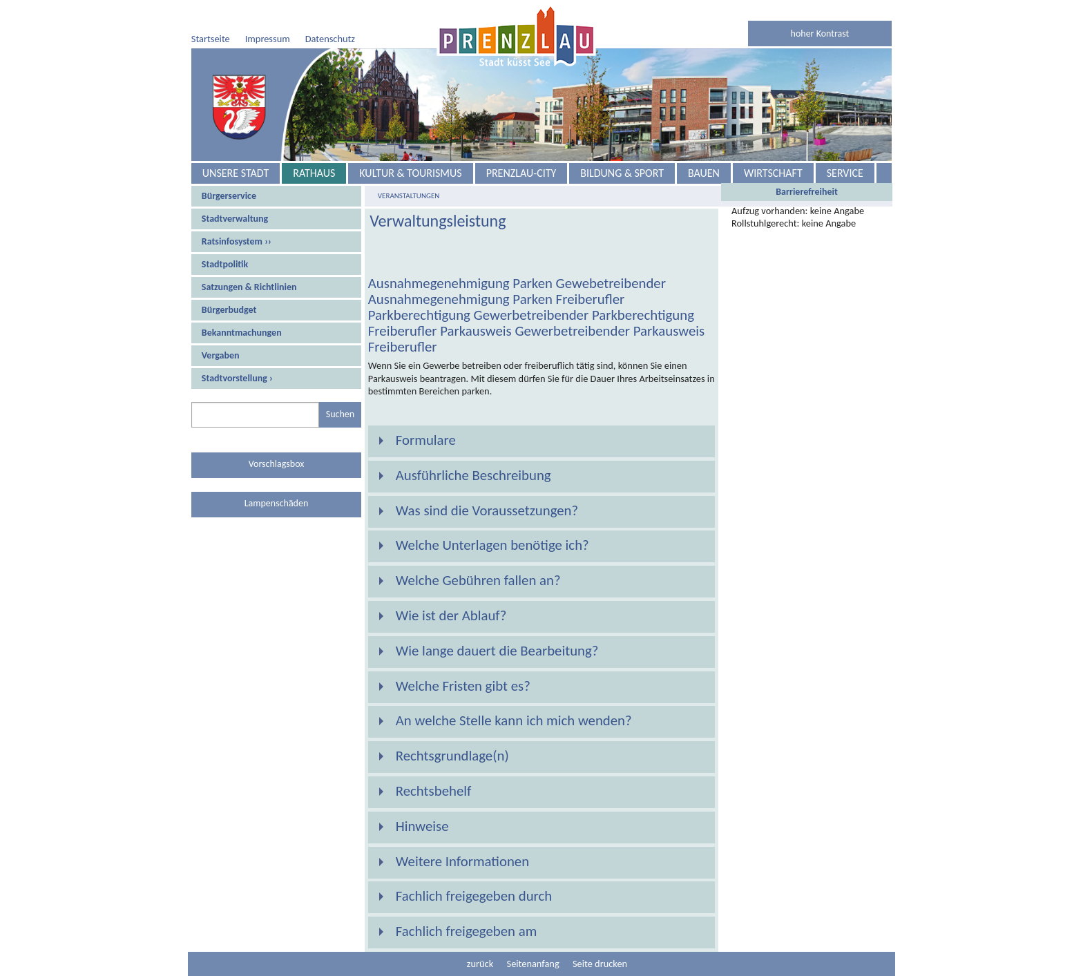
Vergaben (221, 355)
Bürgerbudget (229, 310)
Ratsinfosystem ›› (236, 241)
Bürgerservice (229, 196)
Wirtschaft (773, 173)
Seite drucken (600, 963)
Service (845, 173)
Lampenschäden (277, 503)
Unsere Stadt (235, 173)
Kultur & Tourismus (410, 173)
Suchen (340, 414)
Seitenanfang (533, 963)
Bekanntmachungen (242, 332)
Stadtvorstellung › (237, 378)
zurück (480, 963)
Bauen (704, 173)
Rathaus (314, 173)
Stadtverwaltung (235, 218)
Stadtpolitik (225, 264)
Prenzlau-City (521, 173)
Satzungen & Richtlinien (249, 287)
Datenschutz (330, 38)
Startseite (210, 38)
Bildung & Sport (622, 173)
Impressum (267, 38)
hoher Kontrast (820, 33)
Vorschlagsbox (277, 464)
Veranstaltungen (409, 196)
